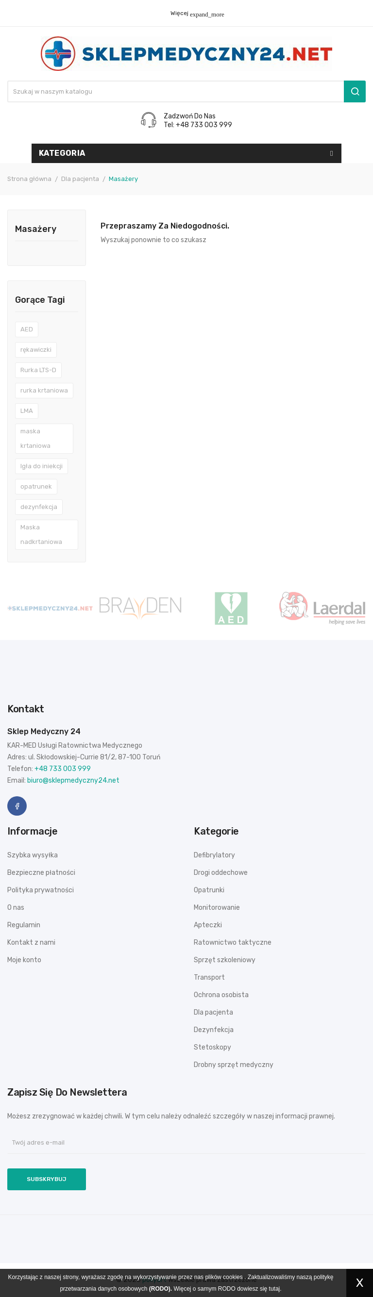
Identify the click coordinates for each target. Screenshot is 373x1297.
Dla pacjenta (213, 1012)
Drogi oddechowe (221, 873)
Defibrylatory (214, 855)
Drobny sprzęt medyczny (233, 1065)
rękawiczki (35, 349)
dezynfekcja (38, 506)
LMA (26, 410)
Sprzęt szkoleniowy (224, 960)
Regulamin (23, 925)
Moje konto (24, 960)
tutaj (274, 1288)
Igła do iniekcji (41, 466)
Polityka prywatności (40, 890)
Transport (209, 977)
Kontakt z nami (31, 942)
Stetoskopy (212, 1047)
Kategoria (62, 153)
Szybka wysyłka (32, 855)
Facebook (17, 806)
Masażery (35, 229)
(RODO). (160, 1288)
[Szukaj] (186, 91)
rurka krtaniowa (44, 390)
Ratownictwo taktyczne (232, 942)
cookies (233, 1277)
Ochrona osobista (221, 995)
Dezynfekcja (214, 1030)
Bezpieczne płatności (41, 873)
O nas (15, 907)
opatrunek (36, 486)
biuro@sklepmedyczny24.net (73, 780)
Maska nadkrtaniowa (41, 534)
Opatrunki (209, 890)
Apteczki (208, 925)
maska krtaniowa (35, 438)
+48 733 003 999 (62, 769)
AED (26, 329)
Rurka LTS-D (38, 370)
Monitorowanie (217, 907)
